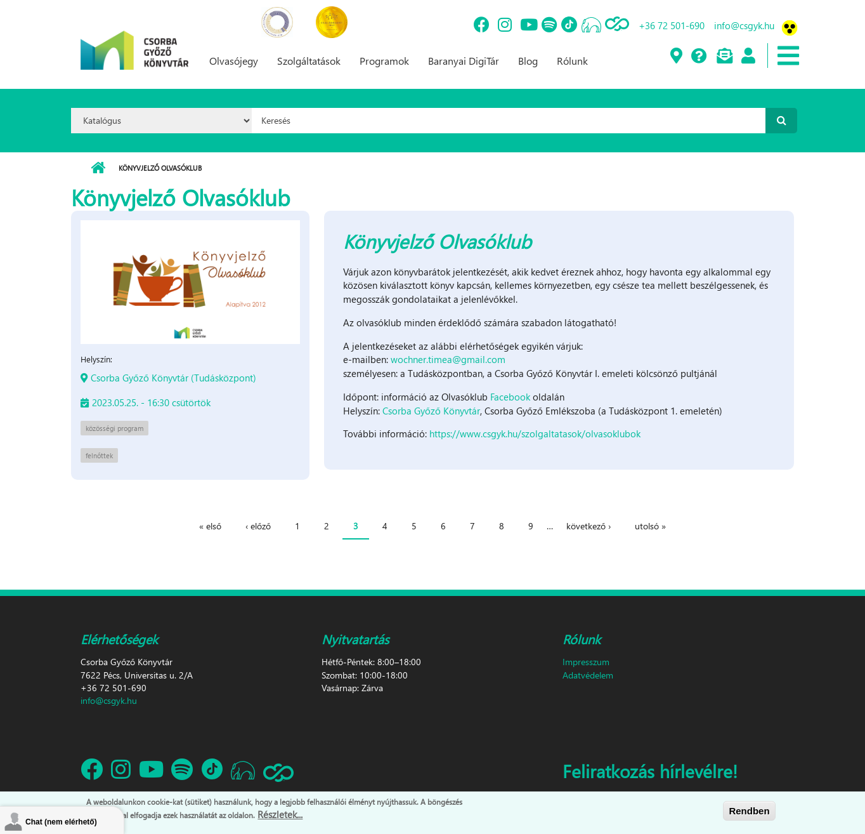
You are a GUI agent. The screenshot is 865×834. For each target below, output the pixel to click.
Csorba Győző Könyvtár (431, 410)
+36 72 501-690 (672, 25)
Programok (384, 60)
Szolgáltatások (309, 60)
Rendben (749, 810)
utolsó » (650, 526)
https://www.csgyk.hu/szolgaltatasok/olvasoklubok (535, 433)
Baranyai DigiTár (463, 60)
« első (210, 526)
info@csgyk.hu (744, 25)
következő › (588, 526)
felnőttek (99, 455)
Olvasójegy (233, 60)
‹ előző (258, 526)
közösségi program (114, 428)
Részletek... (279, 815)
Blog (528, 60)
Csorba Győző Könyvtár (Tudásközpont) (173, 377)
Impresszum (586, 662)
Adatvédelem (588, 675)
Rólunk (572, 60)
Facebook (510, 396)
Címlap (98, 168)
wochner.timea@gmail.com (448, 359)
